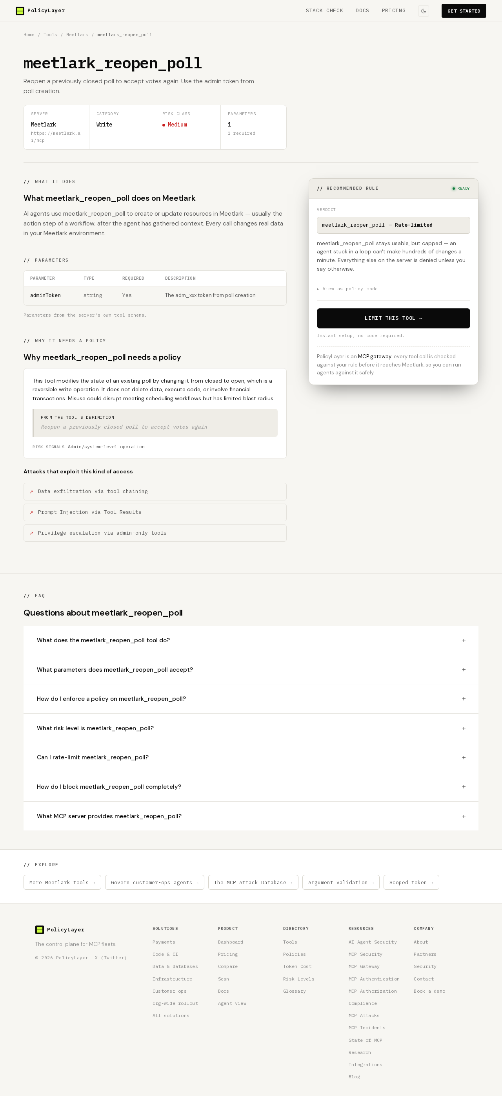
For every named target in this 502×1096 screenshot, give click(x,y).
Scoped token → (411, 882)
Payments (164, 942)
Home (29, 34)
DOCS (362, 10)
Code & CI (165, 954)
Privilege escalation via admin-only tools (102, 533)
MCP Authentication (374, 979)
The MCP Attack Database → (253, 882)
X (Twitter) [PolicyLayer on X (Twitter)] (111, 957)
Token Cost (297, 966)
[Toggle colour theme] (423, 10)
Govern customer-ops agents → (155, 882)
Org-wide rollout (175, 1003)
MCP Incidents (367, 1027)
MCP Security (366, 954)
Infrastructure (172, 979)
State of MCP (366, 1040)
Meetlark (77, 34)
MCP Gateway (364, 966)
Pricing (228, 954)
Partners (425, 954)
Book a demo (429, 991)
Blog (354, 1077)
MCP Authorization (373, 991)
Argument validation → (341, 882)
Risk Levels (299, 979)
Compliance (363, 1003)
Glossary (294, 991)
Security (425, 966)
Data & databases (175, 966)
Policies (294, 954)
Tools (50, 34)
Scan (223, 979)
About (421, 942)
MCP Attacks (364, 1015)
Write (104, 124)
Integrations (366, 1064)
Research (360, 1052)
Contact (424, 979)
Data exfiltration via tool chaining (93, 491)
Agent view (232, 1003)
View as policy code (347, 289)
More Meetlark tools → (62, 882)
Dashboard (231, 942)
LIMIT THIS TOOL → (393, 318)
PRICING (394, 10)
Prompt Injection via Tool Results (90, 512)
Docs (223, 991)
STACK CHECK (324, 10)
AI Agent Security (373, 942)
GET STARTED (463, 11)
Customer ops (170, 991)
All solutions (171, 1015)
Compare (228, 966)
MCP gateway (374, 356)
